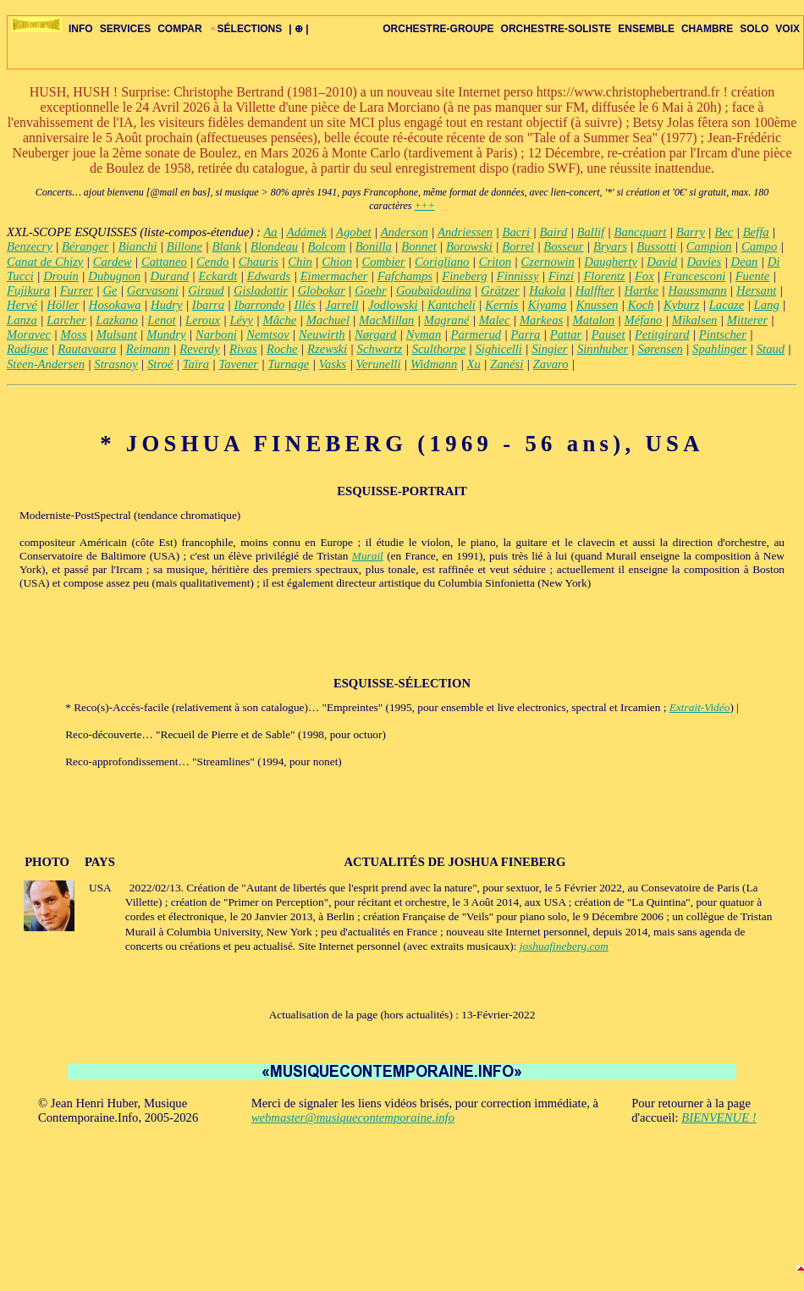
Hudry (166, 305)
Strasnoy (115, 364)
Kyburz (681, 305)
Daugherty (610, 261)
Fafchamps (404, 276)
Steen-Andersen (46, 364)
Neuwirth (322, 334)
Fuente (752, 276)
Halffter (594, 290)
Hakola (547, 290)
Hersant (756, 290)
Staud (771, 349)
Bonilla (373, 246)
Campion (709, 246)
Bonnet (419, 246)
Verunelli (378, 364)
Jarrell (341, 305)
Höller (63, 305)
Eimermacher (334, 276)
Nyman (424, 334)
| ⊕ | (298, 29)
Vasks (333, 364)
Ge (109, 290)
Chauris (258, 261)
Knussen (597, 305)
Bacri (516, 232)
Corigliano (442, 261)
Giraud (205, 290)
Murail (367, 555)
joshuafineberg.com (564, 946)
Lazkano (117, 320)
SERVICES (125, 29)
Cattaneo (164, 261)
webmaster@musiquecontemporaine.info (352, 1117)
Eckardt (218, 276)
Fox (644, 276)
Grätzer (500, 290)
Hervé (22, 305)
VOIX (787, 29)
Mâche (279, 320)
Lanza (22, 320)
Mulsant (116, 334)
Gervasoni (153, 290)
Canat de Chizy (45, 261)
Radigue (27, 349)
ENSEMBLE (646, 29)
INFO (81, 29)
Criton (495, 261)
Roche (282, 349)
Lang (766, 305)
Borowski (469, 246)
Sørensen (660, 349)
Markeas (541, 320)
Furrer (76, 290)
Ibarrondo (259, 305)
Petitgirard (662, 334)
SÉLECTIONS (246, 29)
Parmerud (476, 334)
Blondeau (274, 246)
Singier (549, 349)
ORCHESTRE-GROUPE (438, 29)
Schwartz (380, 349)
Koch (641, 305)
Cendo (212, 261)
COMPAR (179, 29)
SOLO (754, 29)
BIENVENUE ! (718, 1117)
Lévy (241, 320)
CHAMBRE (707, 29)
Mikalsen (695, 320)
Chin (300, 261)
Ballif (591, 232)
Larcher (66, 320)
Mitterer (747, 320)
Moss (73, 334)
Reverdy (199, 349)
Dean (744, 261)
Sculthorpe (439, 349)
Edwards (269, 276)
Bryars (610, 246)
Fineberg (464, 276)
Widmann (433, 364)
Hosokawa (115, 305)
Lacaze (727, 305)
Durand (170, 276)
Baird (553, 232)
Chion (337, 261)
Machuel (328, 320)
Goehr (370, 290)
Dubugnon (114, 276)
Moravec (29, 334)
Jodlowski (393, 305)
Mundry (165, 334)
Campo (759, 246)
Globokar (321, 290)
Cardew (112, 261)
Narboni (216, 334)
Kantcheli (451, 305)
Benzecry (29, 246)
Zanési (506, 364)
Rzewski (327, 349)
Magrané (447, 320)
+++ (424, 206)
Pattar (565, 334)
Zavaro (551, 364)
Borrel (518, 246)
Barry (690, 232)
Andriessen (465, 232)
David (662, 261)
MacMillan (386, 320)
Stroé (160, 364)
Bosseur (563, 246)
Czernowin (547, 261)
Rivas (243, 349)
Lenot (161, 320)
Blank (226, 246)
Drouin (61, 276)
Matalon (594, 320)
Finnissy (518, 276)
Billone (184, 246)
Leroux (202, 320)
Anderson (404, 232)
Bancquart (640, 232)
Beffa (756, 232)
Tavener (238, 364)
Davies (704, 261)
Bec (723, 232)
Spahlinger (719, 349)
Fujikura (28, 290)
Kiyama (547, 305)
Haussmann (697, 290)
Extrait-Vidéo (699, 707)
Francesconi (694, 276)
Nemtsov (267, 334)
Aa (270, 232)
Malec (494, 320)
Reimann (148, 349)
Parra (525, 334)
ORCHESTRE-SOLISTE (556, 29)
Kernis (501, 305)
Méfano (644, 320)
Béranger (85, 246)
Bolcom (327, 246)
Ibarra (208, 305)
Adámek (307, 232)
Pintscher (722, 334)
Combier (383, 261)
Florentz (604, 276)
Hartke (641, 290)
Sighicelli (499, 349)
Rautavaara (87, 349)
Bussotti (656, 246)
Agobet (354, 232)
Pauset (608, 334)
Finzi (561, 276)
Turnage (288, 364)
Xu (474, 364)
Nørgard (375, 334)
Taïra (196, 364)
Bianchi (137, 246)
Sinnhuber (602, 349)
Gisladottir (261, 290)
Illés (305, 305)
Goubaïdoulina (433, 290)
